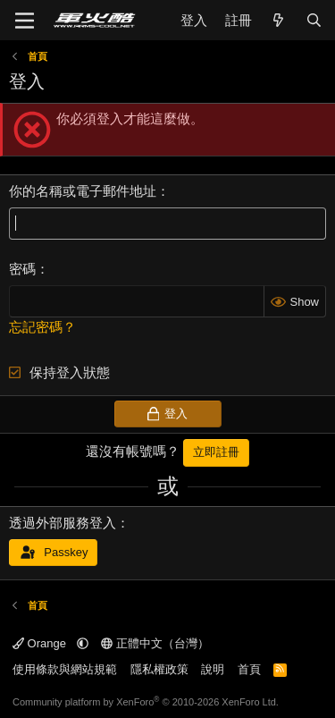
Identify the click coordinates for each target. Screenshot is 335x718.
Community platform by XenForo (146, 702)
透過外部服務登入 (62, 522)
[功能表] (25, 20)
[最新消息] (278, 20)
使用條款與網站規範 (65, 669)
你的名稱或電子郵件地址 (82, 191)
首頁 (249, 669)
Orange (41, 643)
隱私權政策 (159, 669)
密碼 (22, 268)
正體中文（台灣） (155, 643)
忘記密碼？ (42, 326)
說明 (212, 669)
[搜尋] (314, 20)
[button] (82, 643)
